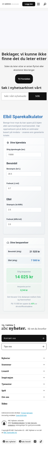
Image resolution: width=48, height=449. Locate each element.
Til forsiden (24, 78)
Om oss (5, 397)
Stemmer (6, 364)
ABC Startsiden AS (10, 432)
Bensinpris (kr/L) (13, 169)
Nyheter (6, 358)
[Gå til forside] (10, 4)
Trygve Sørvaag (27, 413)
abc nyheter (11, 441)
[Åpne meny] (38, 4)
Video (4, 403)
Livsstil (5, 371)
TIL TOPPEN (7, 325)
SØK (37, 96)
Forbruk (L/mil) (13, 183)
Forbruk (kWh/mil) (14, 219)
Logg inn (29, 4)
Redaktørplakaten (18, 423)
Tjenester (7, 384)
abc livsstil (26, 441)
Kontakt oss (10, 338)
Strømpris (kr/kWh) (15, 204)
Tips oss (8, 346)
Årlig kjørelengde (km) (16, 149)
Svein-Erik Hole (21, 415)
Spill (4, 390)
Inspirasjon (7, 377)
